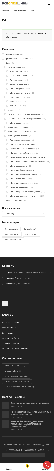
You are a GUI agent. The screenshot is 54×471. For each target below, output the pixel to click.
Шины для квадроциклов (18, 127)
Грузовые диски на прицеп (17, 58)
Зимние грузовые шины (20, 76)
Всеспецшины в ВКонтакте (5, 303)
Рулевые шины (16, 80)
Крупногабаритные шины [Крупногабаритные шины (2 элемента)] (17, 381)
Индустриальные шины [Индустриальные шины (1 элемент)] (16, 376)
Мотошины (12, 110)
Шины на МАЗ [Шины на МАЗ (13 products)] (31, 234)
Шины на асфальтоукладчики (22, 170)
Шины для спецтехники (18, 136)
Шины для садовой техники (19, 131)
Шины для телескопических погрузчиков (27, 161)
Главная (5, 11)
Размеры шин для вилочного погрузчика (30, 403)
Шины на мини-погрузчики (21, 183)
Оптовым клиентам (10, 343)
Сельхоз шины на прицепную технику (24, 114)
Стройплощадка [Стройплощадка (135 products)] (11, 229)
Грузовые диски (12, 54)
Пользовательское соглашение (15, 348)
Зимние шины (16, 101)
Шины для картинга (14, 200)
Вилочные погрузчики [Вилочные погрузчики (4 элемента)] (15, 365)
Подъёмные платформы (20, 140)
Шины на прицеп (17, 88)
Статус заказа (8, 333)
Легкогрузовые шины (17, 97)
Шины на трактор (17, 123)
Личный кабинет (9, 328)
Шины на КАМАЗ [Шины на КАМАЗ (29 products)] (12, 234)
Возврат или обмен (10, 338)
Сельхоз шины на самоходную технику (24, 118)
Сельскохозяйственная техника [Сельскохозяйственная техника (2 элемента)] (19, 387)
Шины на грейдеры (18, 179)
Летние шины (16, 106)
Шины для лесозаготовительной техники (27, 157)
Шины (8, 63)
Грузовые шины (14, 67)
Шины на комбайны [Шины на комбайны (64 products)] (13, 239)
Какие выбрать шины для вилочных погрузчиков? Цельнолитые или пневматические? (28, 424)
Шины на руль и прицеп (20, 93)
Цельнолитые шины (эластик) (22, 149)
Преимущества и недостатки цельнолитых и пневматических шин (31, 413)
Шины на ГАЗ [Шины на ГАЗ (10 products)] (30, 229)
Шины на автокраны (18, 166)
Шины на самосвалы (19, 187)
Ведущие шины (16, 71)
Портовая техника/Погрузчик (22, 144)
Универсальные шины (19, 84)
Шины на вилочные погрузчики (23, 174)
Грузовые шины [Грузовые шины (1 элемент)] (13, 371)
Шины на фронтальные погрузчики (25, 191)
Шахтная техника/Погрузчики (22, 153)
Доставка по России (10, 322)
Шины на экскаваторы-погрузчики (24, 196)
